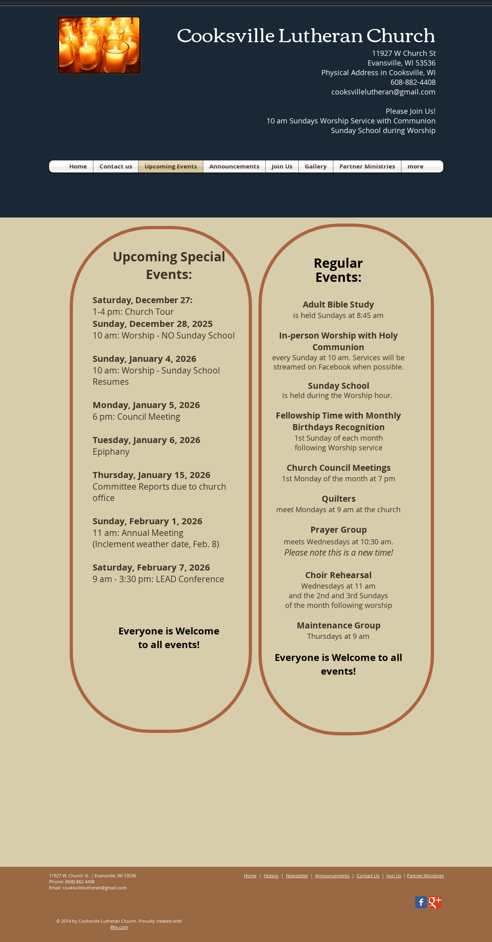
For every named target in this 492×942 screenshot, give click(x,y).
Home (250, 875)
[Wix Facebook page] (421, 902)
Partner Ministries (425, 875)
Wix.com (119, 927)
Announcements (332, 875)
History (271, 875)
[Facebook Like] (370, 904)
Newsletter (297, 875)
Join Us (394, 875)
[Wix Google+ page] (435, 902)
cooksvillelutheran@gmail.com (94, 888)
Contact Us (368, 875)
